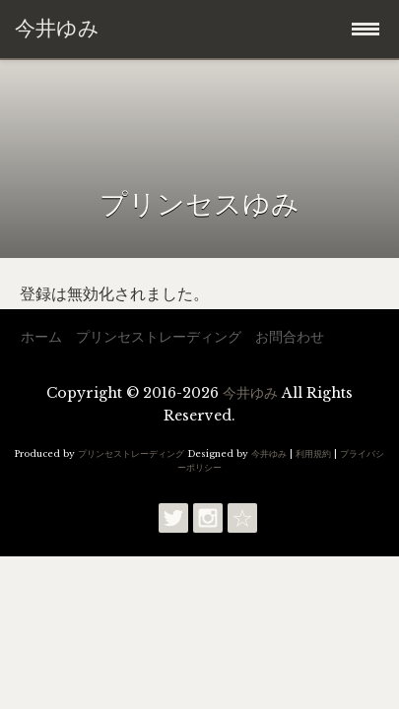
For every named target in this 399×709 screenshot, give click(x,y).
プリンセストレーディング (158, 337)
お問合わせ (289, 337)
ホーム (41, 337)
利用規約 (313, 453)
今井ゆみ (250, 393)
